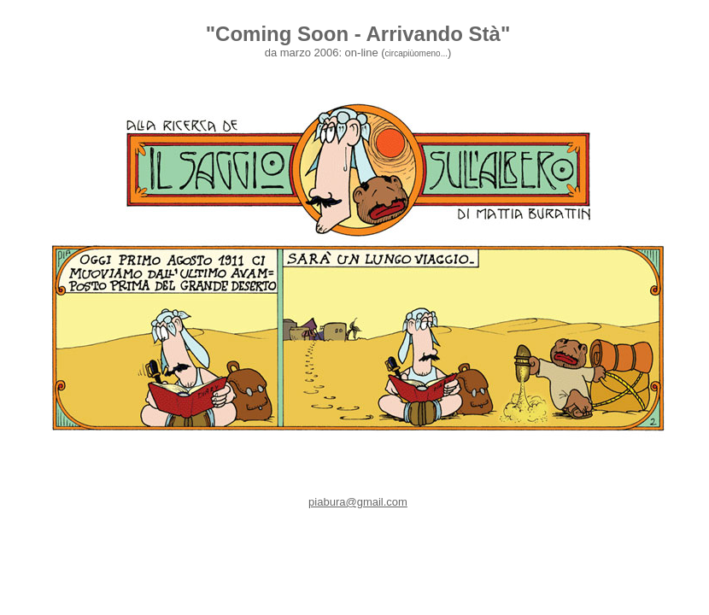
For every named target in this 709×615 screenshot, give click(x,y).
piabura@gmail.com (357, 501)
